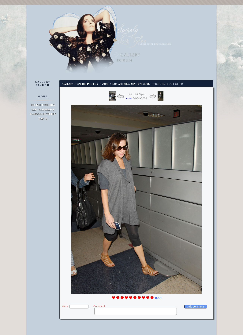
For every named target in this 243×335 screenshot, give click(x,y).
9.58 (158, 298)
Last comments (42, 109)
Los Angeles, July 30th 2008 (131, 84)
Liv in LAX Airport (136, 94)
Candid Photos (87, 84)
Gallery (67, 84)
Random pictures (43, 114)
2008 (105, 84)
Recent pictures (43, 105)
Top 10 (42, 118)
